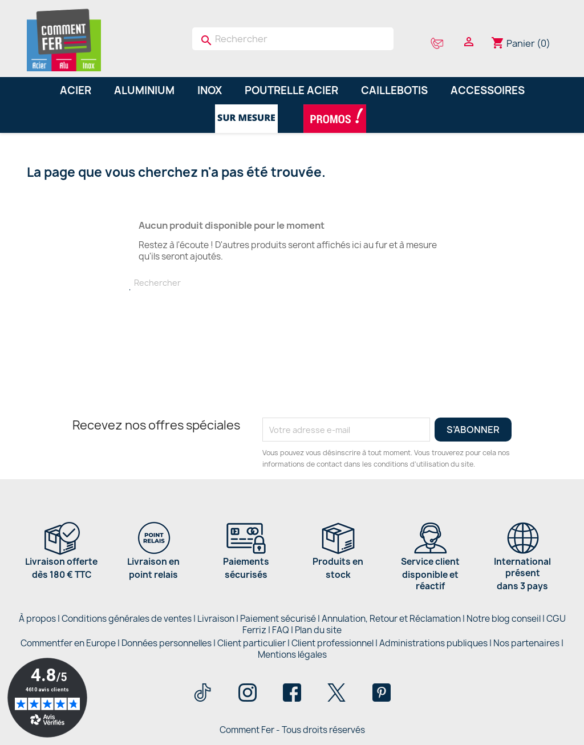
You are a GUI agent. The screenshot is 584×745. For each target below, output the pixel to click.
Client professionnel (332, 643)
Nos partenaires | (528, 643)
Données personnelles (166, 643)
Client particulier (251, 643)
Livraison (215, 619)
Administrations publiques (433, 643)
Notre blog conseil (504, 619)
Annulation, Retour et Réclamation (391, 619)
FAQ (280, 630)
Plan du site (318, 630)
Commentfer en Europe (68, 643)
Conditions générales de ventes (127, 619)
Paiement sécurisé (278, 619)
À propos (37, 619)
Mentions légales (292, 655)
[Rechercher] (293, 38)
